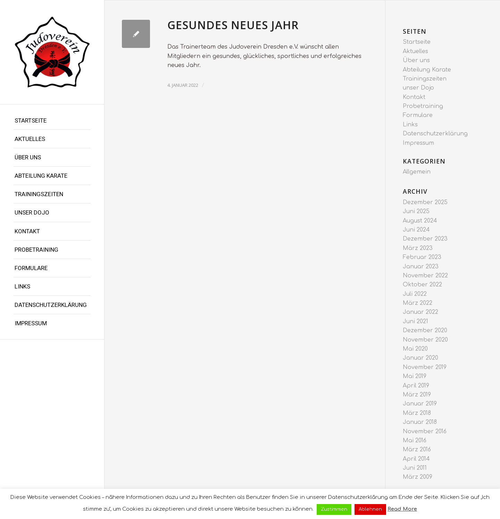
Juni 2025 (416, 211)
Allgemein (417, 172)
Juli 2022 (415, 294)
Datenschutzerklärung (51, 304)
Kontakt (27, 231)
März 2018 (417, 413)
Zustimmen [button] (334, 509)
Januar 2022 (420, 312)
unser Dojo (32, 212)
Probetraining (36, 249)
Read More (402, 509)
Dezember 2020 (425, 330)
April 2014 (416, 459)
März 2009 (417, 477)
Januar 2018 (420, 422)
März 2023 (418, 248)
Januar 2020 (420, 358)
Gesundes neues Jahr (233, 24)
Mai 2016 (414, 440)
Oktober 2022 (422, 285)
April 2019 (416, 386)
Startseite (31, 120)
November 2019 (425, 367)
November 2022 (425, 276)
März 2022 (417, 303)
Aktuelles (30, 138)
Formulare (31, 268)
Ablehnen (370, 509)
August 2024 (420, 221)
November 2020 (425, 340)
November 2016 (425, 431)
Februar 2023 (422, 257)
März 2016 (417, 449)
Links (22, 286)
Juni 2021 (415, 321)
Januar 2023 (421, 266)
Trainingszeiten (39, 194)
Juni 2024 (416, 230)
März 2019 (417, 395)
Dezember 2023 (425, 239)
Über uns (28, 157)
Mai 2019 (414, 376)
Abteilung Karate (41, 175)
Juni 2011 (415, 468)
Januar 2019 (420, 404)
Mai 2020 (415, 349)
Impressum (31, 323)
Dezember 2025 (425, 202)
